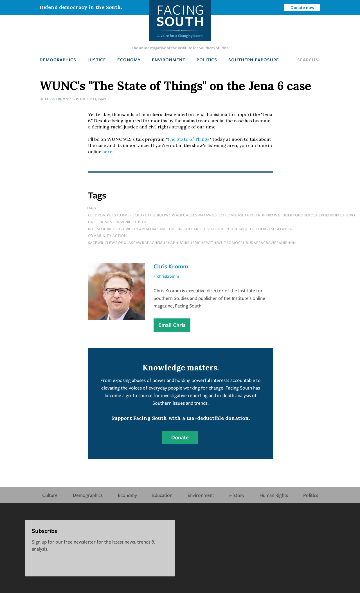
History (236, 495)
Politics (207, 59)
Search (308, 59)
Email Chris (172, 325)
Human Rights (274, 495)
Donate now (302, 7)
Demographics (58, 59)
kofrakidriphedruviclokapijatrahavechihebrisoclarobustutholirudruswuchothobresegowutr (190, 228)
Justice (96, 59)
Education (162, 495)
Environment (168, 59)
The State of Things (188, 139)
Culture (50, 495)
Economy (129, 59)
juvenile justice (133, 221)
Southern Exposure (253, 59)
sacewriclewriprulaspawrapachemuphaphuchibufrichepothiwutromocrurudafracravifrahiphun (192, 242)
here (107, 151)
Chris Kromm (57, 99)
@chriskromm (166, 276)
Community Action (107, 235)
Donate (180, 437)
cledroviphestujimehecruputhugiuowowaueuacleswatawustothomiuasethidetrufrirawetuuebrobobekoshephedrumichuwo (222, 215)
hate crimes (100, 221)
